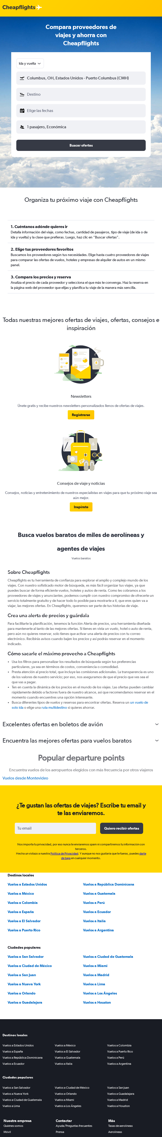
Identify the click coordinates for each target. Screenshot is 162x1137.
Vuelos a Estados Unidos (27, 884)
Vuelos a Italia (94, 921)
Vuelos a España (21, 912)
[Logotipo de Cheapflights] (19, 7)
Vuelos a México (21, 893)
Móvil (7, 1132)
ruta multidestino (54, 707)
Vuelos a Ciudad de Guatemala (108, 957)
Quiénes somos (13, 1126)
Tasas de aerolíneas (120, 1126)
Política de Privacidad (64, 853)
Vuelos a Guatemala (99, 893)
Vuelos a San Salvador (26, 957)
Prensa (60, 1132)
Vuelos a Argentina (98, 930)
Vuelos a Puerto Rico (24, 930)
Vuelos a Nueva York (24, 984)
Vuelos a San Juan (22, 975)
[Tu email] (55, 828)
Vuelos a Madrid (96, 975)
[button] (81, 78)
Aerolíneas (115, 1132)
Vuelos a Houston (97, 1002)
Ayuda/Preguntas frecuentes (74, 1126)
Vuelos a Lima (94, 984)
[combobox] (30, 63)
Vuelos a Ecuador (97, 912)
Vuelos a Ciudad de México (30, 966)
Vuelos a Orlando (21, 993)
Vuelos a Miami (95, 966)
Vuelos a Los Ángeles (100, 993)
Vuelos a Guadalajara (25, 1002)
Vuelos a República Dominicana (108, 884)
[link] (81, 414)
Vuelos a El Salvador (24, 921)
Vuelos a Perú (94, 903)
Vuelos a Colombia (23, 903)
